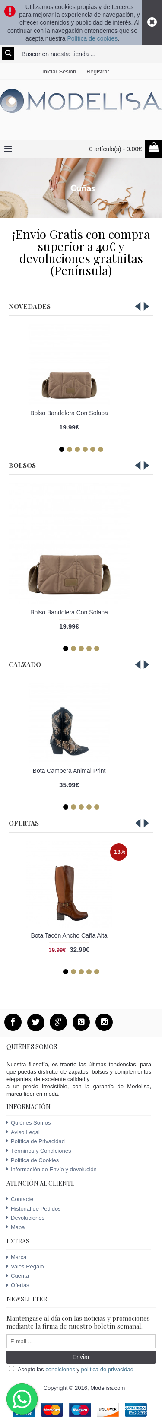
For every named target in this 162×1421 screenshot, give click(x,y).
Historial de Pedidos (33, 1208)
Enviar (81, 1357)
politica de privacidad (107, 1369)
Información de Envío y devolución (51, 1169)
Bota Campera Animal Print (69, 770)
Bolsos (22, 465)
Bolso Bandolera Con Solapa (69, 413)
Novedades (30, 306)
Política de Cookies (32, 1160)
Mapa (15, 1227)
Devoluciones (25, 1217)
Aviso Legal (23, 1132)
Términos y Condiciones (38, 1151)
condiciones (60, 1369)
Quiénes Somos (28, 1122)
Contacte (19, 1199)
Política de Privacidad (35, 1141)
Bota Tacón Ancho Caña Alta (69, 935)
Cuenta (17, 1275)
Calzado (25, 664)
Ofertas (24, 823)
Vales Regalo (25, 1266)
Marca (16, 1257)
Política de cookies (92, 38)
